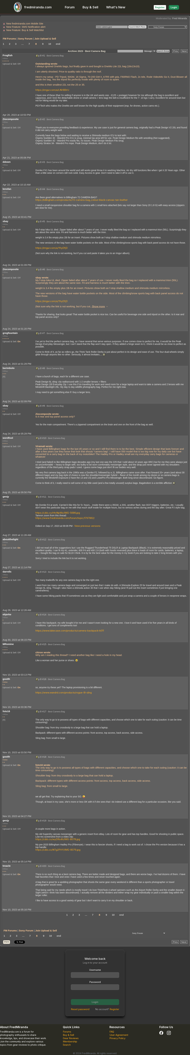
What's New (115, 7)
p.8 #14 (42, 614)
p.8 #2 (41, 119)
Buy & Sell (90, 7)
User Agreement (118, 1034)
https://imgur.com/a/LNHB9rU (52, 89)
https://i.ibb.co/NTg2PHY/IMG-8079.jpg (57, 849)
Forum (70, 7)
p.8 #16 (42, 679)
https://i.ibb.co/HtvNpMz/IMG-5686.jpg (57, 512)
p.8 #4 (41, 189)
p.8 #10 (42, 438)
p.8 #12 (42, 539)
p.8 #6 (41, 269)
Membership (70, 1041)
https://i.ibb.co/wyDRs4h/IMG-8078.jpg (57, 839)
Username (95, 969)
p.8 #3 (41, 162)
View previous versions (87, 525)
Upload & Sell (9, 63)
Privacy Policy (117, 1038)
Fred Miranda (179, 18)
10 (49, 43)
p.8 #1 (41, 55)
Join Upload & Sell (45, 38)
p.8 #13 (42, 571)
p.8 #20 (42, 866)
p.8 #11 (42, 496)
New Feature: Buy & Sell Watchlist (25, 30)
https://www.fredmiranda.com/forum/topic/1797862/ (65, 518)
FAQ (111, 1031)
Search (67, 1044)
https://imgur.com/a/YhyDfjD (51, 247)
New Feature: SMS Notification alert (25, 26)
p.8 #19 (42, 820)
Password (95, 982)
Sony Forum (25, 38)
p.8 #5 (41, 221)
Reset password (80, 1009)
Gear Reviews (71, 1038)
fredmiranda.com (31, 7)
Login (174, 7)
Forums (67, 1031)
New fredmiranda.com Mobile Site (24, 23)
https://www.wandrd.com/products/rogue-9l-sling (63, 692)
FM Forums (9, 38)
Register (160, 7)
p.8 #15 (42, 644)
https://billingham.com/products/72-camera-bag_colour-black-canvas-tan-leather (81, 199)
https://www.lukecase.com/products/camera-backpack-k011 (69, 630)
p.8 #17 (42, 711)
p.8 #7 (41, 333)
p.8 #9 (41, 405)
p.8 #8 (41, 368)
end (58, 43)
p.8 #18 (42, 756)
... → (99, 306)
